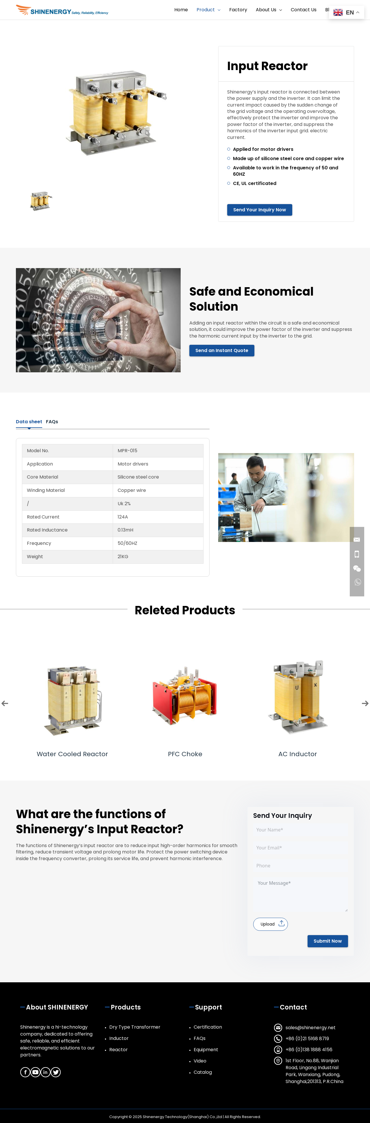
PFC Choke (185, 753)
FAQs (200, 1037)
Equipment (206, 1048)
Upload (268, 923)
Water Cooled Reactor (72, 753)
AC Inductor (297, 753)
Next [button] (365, 702)
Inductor (119, 1037)
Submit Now (328, 940)
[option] (113, 111)
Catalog (203, 1071)
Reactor (118, 1048)
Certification (208, 1026)
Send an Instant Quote (221, 350)
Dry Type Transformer (134, 1026)
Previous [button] (4, 702)
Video (200, 1060)
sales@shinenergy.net (311, 1026)
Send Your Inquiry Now (259, 210)
